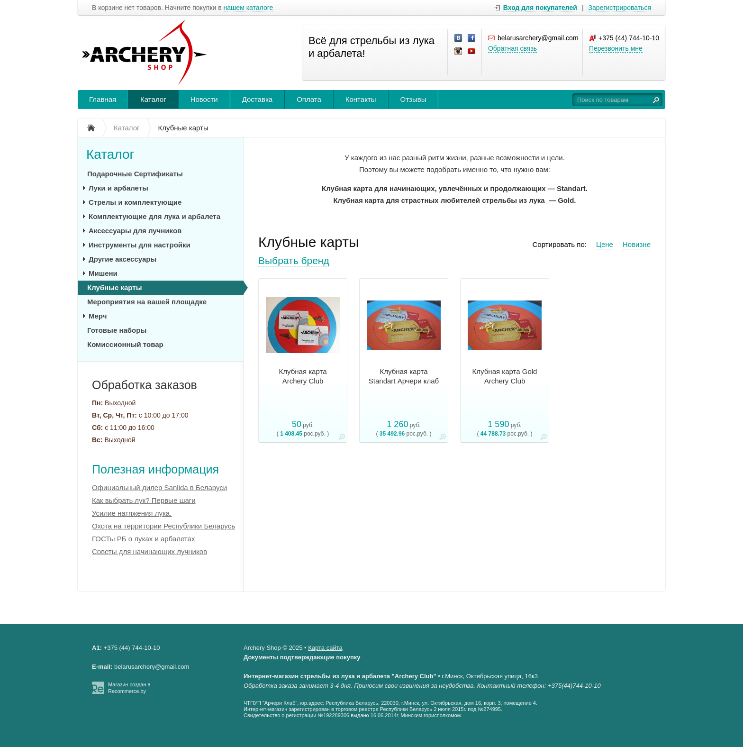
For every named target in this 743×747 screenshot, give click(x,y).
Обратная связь (512, 48)
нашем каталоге (248, 7)
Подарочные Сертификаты (135, 174)
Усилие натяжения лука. (132, 513)
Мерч (98, 316)
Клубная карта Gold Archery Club (504, 376)
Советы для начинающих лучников (149, 551)
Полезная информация (155, 469)
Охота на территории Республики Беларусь (163, 526)
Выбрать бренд (293, 260)
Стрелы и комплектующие (135, 202)
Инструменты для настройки (139, 245)
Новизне (637, 244)
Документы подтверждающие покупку (302, 657)
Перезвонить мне (616, 48)
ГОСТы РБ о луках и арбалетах (143, 539)
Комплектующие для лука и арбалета (154, 216)
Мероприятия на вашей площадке (147, 302)
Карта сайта (325, 647)
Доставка (257, 99)
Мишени (103, 273)
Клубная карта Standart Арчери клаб (404, 376)
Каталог (153, 99)
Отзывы (413, 99)
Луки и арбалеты (118, 188)
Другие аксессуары (122, 259)
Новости (204, 99)
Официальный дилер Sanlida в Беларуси (159, 487)
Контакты (360, 99)
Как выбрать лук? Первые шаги (144, 500)
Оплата (309, 99)
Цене (604, 244)
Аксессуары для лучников (135, 231)
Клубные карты (114, 287)
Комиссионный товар (125, 344)
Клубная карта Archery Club (303, 376)
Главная (102, 99)
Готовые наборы (116, 330)
